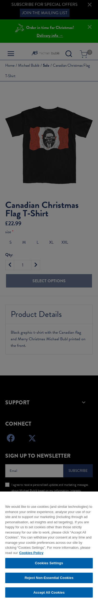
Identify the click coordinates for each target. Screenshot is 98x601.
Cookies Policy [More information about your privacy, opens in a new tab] (31, 555)
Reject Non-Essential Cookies (49, 580)
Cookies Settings (49, 565)
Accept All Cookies (49, 595)
